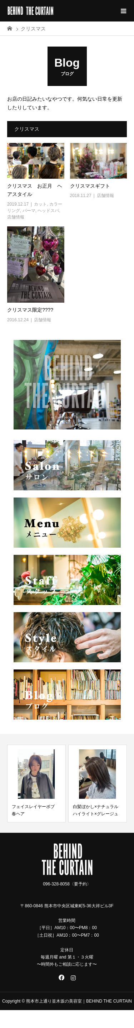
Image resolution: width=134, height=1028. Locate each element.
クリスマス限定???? (30, 310)
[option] (36, 783)
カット (40, 204)
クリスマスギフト (92, 186)
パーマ (29, 210)
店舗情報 (15, 217)
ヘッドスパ (48, 210)
